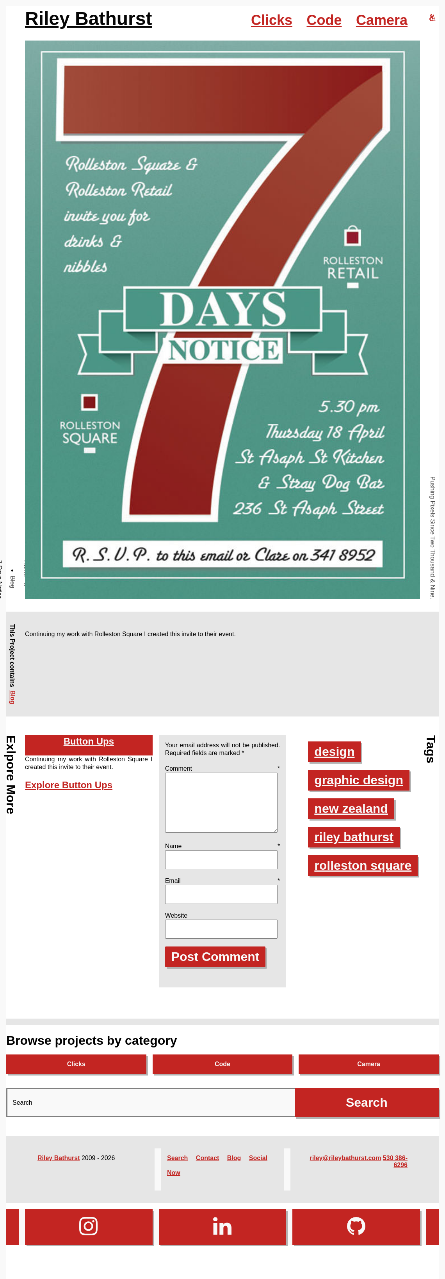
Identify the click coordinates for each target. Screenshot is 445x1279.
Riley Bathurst (88, 18)
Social (258, 1167)
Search (177, 1167)
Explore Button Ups (68, 785)
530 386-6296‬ (395, 1171)
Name (222, 855)
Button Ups (89, 741)
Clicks (271, 20)
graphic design (358, 780)
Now (173, 1182)
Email (222, 890)
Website (176, 925)
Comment (222, 768)
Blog (12, 582)
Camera (382, 20)
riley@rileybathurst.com (345, 1167)
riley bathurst (353, 837)
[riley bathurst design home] (432, 18)
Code (324, 20)
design (334, 752)
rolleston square (362, 865)
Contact (207, 1167)
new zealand (351, 808)
